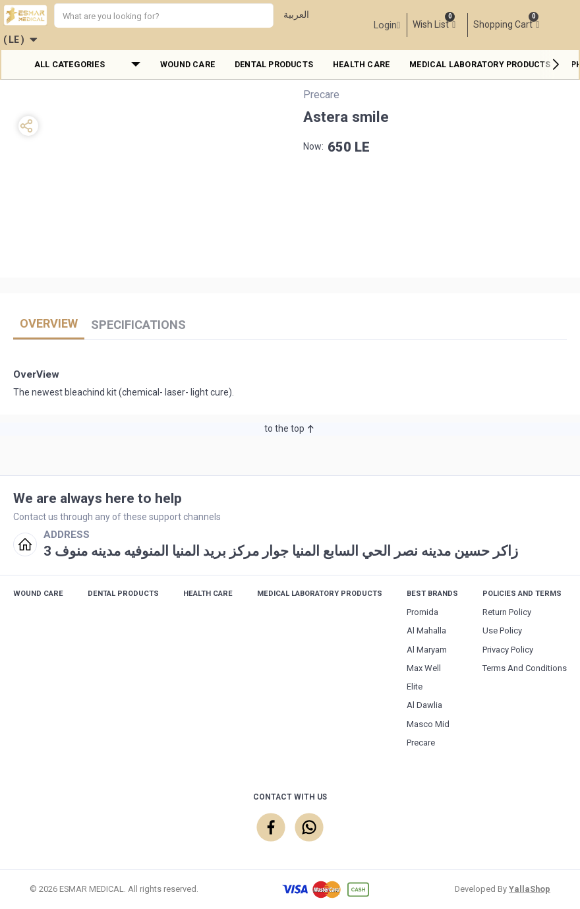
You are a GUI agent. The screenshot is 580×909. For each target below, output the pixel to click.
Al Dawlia (424, 705)
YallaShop (529, 889)
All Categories (69, 64)
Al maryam (427, 650)
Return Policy (506, 612)
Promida (422, 612)
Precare (421, 743)
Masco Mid (428, 724)
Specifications (138, 325)
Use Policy (502, 630)
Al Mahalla (426, 630)
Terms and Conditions (524, 668)
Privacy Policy (507, 650)
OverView (49, 323)
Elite (414, 686)
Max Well (424, 668)
